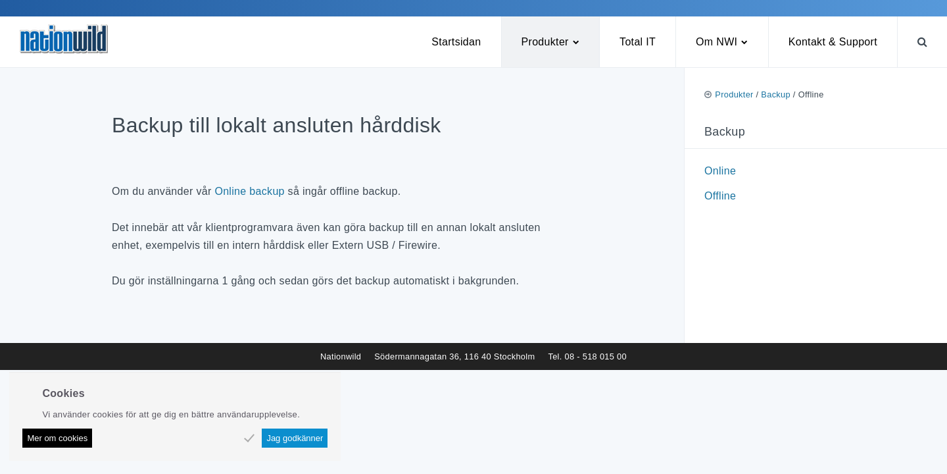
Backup (775, 94)
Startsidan (456, 41)
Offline (720, 195)
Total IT (637, 41)
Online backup (249, 191)
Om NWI (716, 41)
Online (720, 170)
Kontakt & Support (833, 41)
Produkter (545, 41)
